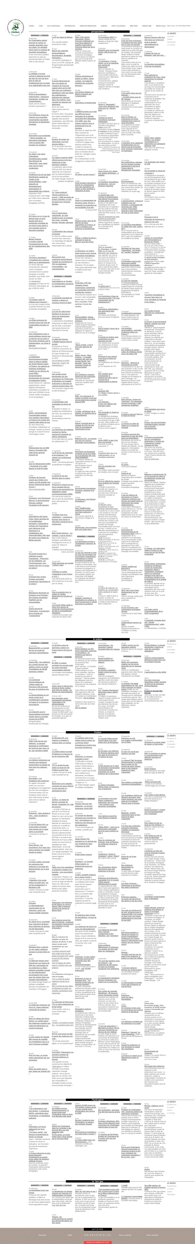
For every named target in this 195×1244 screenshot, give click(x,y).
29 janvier (124, 1054)
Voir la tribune (89, 698)
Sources (148, 195)
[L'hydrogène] (181, 42)
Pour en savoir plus (152, 459)
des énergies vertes (107, 405)
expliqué (148, 261)
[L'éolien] (181, 39)
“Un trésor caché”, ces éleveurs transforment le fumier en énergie (38, 1134)
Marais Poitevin (35, 239)
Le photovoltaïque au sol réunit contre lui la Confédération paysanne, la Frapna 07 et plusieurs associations (39, 699)
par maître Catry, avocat (107, 858)
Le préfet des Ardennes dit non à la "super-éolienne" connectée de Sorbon (39, 1007)
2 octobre (148, 834)
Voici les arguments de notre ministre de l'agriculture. (108, 218)
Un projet (148, 267)
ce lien (156, 1005)
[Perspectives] (181, 644)
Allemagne (57, 1066)
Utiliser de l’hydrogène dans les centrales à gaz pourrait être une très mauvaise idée (61, 1129)
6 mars (123, 1004)
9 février (124, 1043)
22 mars (123, 993)
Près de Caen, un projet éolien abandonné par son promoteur (39, 1057)
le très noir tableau (106, 404)
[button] (181, 33)
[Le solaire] (181, 36)
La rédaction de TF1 (108, 366)
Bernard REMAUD (131, 283)
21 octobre (148, 808)
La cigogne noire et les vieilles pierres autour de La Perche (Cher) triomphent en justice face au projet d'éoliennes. (85, 742)
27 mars (124, 981)
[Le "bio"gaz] (181, 45)
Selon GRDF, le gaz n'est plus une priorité (108, 441)
